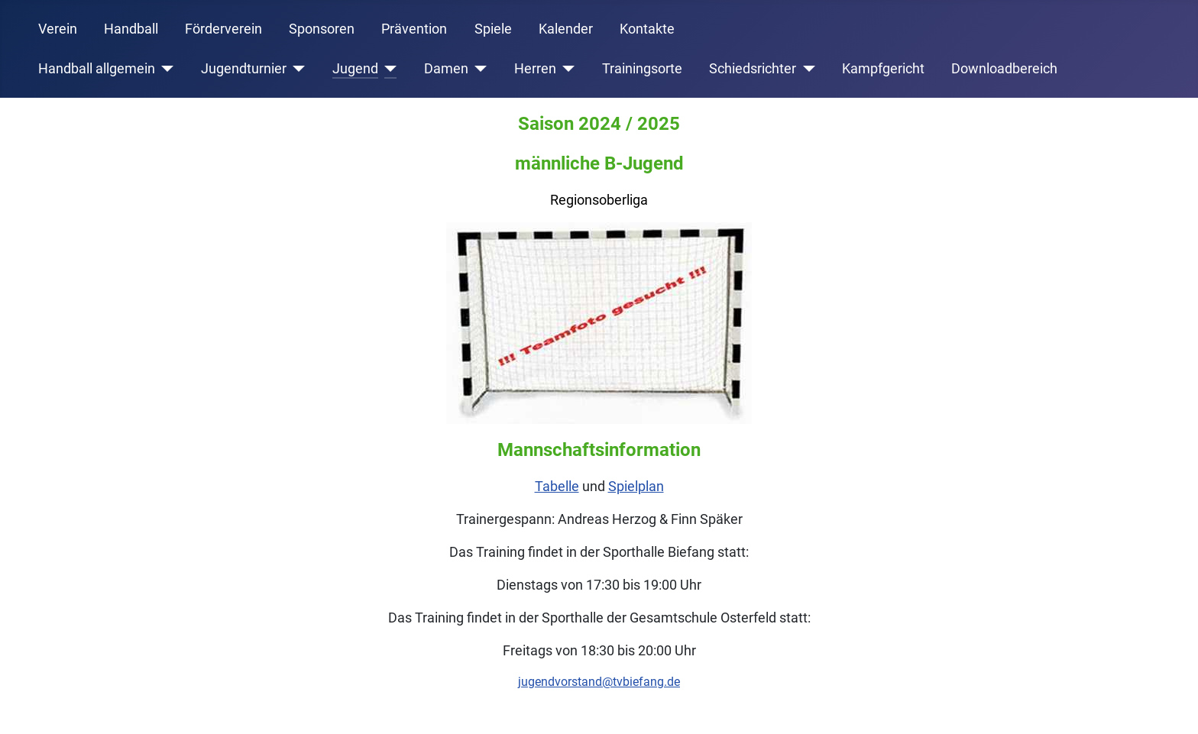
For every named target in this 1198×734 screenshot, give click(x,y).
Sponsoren (322, 29)
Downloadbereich (1004, 68)
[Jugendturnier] (296, 69)
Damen (446, 68)
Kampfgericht (883, 68)
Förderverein (223, 29)
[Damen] (477, 69)
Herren (535, 68)
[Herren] (565, 69)
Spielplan (636, 486)
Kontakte (647, 29)
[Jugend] (387, 69)
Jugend (355, 68)
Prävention (414, 29)
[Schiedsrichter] (805, 69)
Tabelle (557, 486)
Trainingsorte (642, 68)
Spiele (493, 29)
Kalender (566, 29)
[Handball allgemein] (164, 69)
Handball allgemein (96, 68)
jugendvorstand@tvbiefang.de (599, 681)
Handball (131, 29)
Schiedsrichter (752, 68)
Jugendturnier (244, 68)
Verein (57, 29)
